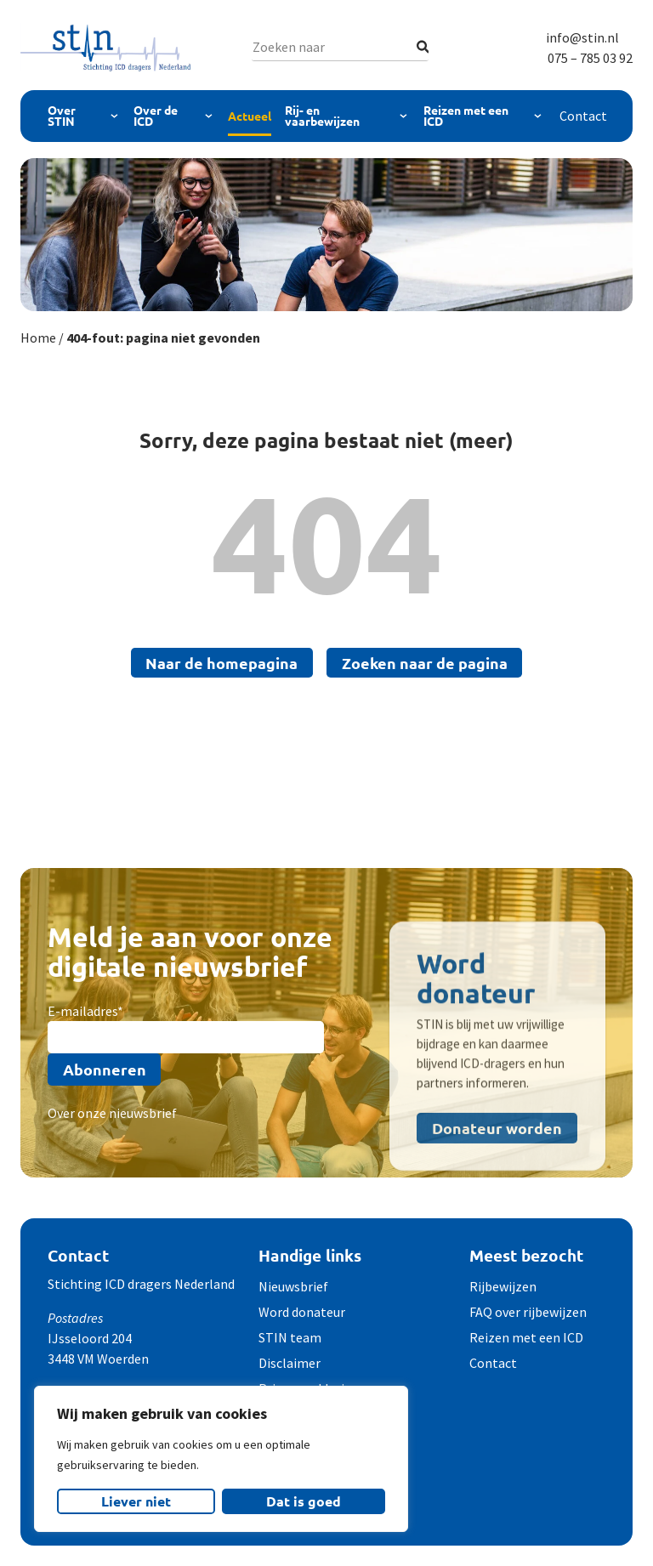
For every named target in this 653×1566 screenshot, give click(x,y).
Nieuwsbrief (293, 1286)
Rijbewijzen (503, 1286)
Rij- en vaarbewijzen (322, 115)
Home (38, 337)
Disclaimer (289, 1362)
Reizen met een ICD (465, 115)
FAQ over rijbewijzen (528, 1311)
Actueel (249, 115)
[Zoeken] (423, 46)
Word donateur (301, 1311)
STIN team (289, 1337)
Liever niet (136, 1501)
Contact (583, 115)
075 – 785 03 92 (590, 57)
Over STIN (62, 115)
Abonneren (104, 1069)
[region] (221, 1459)
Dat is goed (303, 1501)
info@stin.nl (582, 37)
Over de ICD (155, 115)
